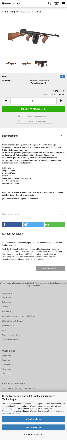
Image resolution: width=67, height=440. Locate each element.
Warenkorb (7, 365)
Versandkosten (8, 311)
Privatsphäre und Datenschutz (14, 335)
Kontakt (5, 307)
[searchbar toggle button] (49, 3)
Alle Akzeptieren (33, 419)
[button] (6, 101)
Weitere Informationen (33, 434)
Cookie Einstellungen (10, 339)
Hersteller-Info (10, 214)
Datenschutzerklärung (11, 414)
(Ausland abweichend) (38, 83)
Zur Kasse (6, 374)
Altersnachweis (8, 326)
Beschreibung (10, 135)
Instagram (6, 356)
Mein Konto (7, 369)
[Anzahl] (33, 101)
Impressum (6, 297)
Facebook (6, 360)
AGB (4, 330)
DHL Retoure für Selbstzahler (13, 321)
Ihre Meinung (50, 269)
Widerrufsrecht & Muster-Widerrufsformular (19, 316)
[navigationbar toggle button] (63, 3)
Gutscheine (6, 302)
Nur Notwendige (33, 427)
